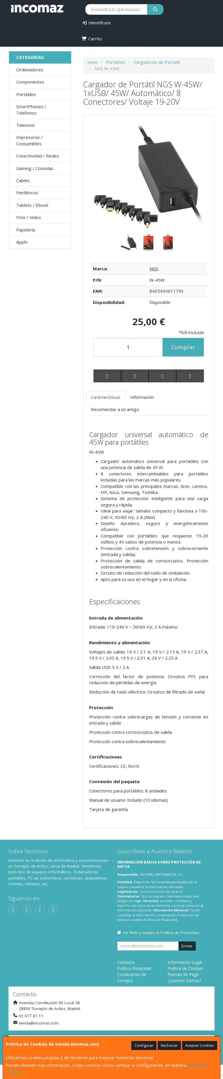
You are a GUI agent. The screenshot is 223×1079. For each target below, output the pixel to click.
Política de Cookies (185, 968)
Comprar (183, 347)
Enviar (187, 945)
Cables (23, 180)
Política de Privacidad (160, 919)
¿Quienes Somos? (184, 980)
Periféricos (27, 192)
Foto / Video (28, 217)
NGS (154, 268)
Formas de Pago (183, 974)
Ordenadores (29, 70)
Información (142, 397)
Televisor (25, 125)
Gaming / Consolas (34, 168)
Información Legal (185, 962)
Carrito (92, 38)
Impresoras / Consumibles (29, 140)
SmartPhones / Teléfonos (31, 109)
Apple (22, 242)
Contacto (126, 962)
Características (106, 397)
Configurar (143, 1045)
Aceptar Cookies (199, 1045)
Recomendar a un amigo (115, 409)
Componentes (30, 82)
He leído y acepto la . (161, 932)
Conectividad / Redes (37, 156)
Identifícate (96, 23)
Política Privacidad (134, 968)
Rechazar (169, 1045)
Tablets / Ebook (32, 205)
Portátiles (26, 94)
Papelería (25, 230)
